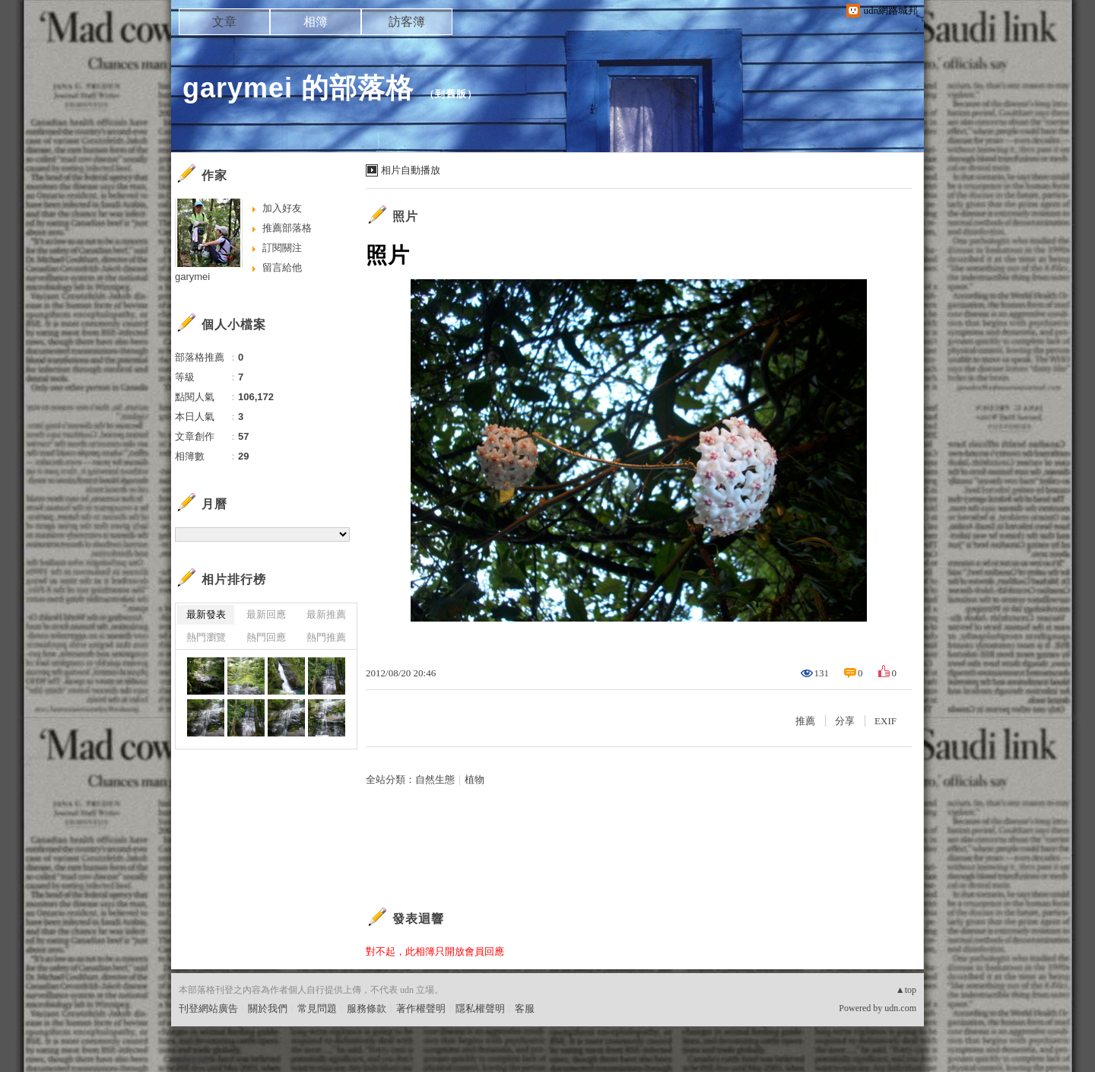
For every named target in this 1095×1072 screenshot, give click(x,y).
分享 (845, 721)
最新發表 (206, 614)
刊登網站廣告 (208, 1008)
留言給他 (282, 267)
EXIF (885, 721)
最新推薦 (326, 614)
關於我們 (267, 1008)
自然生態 (435, 779)
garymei (192, 276)
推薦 (805, 721)
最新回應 (266, 614)
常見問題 (317, 1008)
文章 (224, 21)
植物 (474, 779)
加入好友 (282, 208)
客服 (525, 1008)
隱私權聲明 (480, 1008)
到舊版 (451, 94)
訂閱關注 (282, 247)
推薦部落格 (287, 228)
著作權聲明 (421, 1008)
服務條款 (366, 1008)
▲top (906, 990)
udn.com (900, 1008)
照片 (405, 216)
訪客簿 (407, 21)
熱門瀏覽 (206, 637)
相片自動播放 (410, 170)
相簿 (315, 21)
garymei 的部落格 (298, 87)
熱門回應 (266, 637)
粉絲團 (193, 1060)
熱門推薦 (326, 637)
